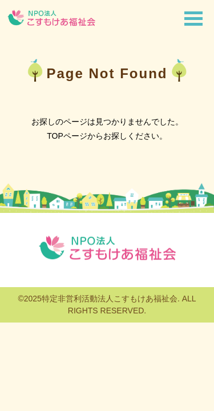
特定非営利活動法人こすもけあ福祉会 (109, 298)
